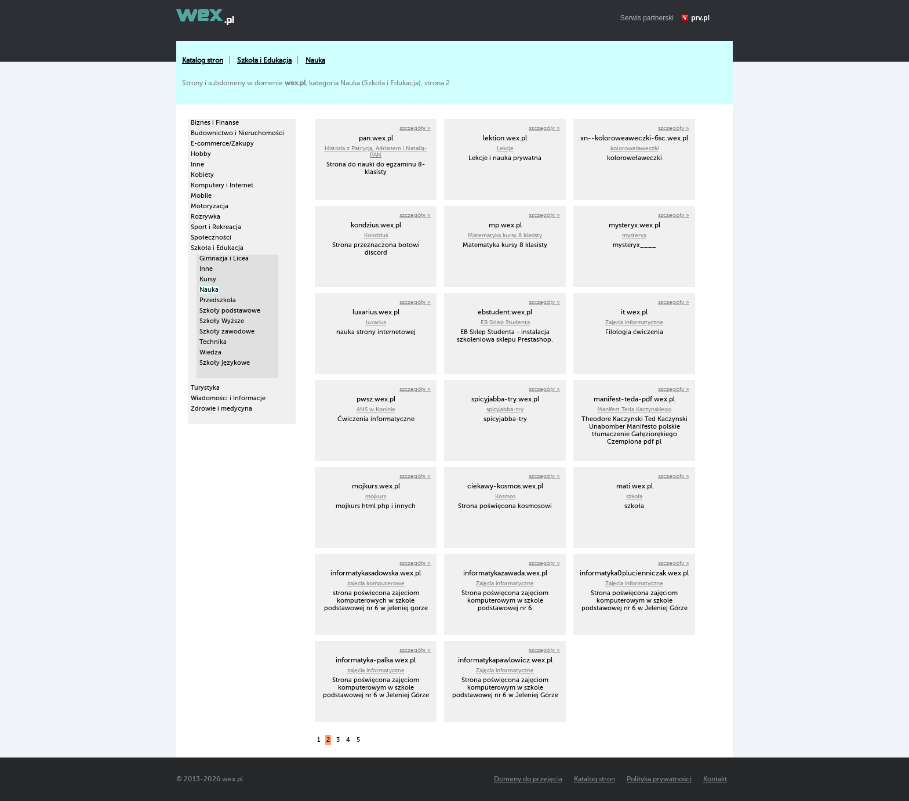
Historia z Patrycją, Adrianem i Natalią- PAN (376, 151)
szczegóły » (415, 128)
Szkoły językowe (224, 363)
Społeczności (211, 237)
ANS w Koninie (376, 409)
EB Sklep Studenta (505, 322)
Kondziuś (376, 235)
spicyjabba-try (504, 409)
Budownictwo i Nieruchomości (237, 133)
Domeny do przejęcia (528, 779)
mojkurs (375, 496)
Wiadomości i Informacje (228, 398)
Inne (197, 164)
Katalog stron (202, 60)
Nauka (315, 60)
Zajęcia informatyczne (634, 322)
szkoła (634, 496)
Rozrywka (205, 216)
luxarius (376, 322)
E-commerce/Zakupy (222, 143)
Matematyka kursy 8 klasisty (505, 235)
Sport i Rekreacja (216, 227)
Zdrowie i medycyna (221, 408)
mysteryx (634, 235)
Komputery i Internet (222, 185)
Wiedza (210, 352)
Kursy (207, 279)
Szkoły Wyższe (221, 321)
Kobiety (202, 175)
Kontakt (715, 779)
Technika (213, 342)
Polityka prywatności (659, 779)
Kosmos (505, 496)
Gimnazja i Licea (224, 258)
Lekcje (505, 148)
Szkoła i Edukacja (264, 60)
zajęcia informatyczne (376, 670)
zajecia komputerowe (376, 583)
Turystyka (205, 388)
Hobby (201, 154)
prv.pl (700, 18)
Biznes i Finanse (215, 122)
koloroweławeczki (634, 148)
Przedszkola (217, 300)
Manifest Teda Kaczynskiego (634, 409)
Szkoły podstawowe (229, 310)
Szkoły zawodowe (226, 331)
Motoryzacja (209, 206)
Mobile (201, 196)
